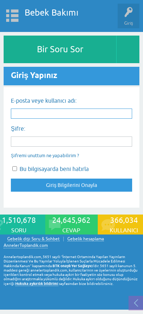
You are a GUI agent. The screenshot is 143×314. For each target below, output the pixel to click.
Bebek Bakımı (52, 12)
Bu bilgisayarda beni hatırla (50, 169)
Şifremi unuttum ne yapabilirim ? (45, 155)
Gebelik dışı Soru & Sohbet (33, 239)
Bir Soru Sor (60, 49)
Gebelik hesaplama (85, 239)
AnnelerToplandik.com (26, 245)
